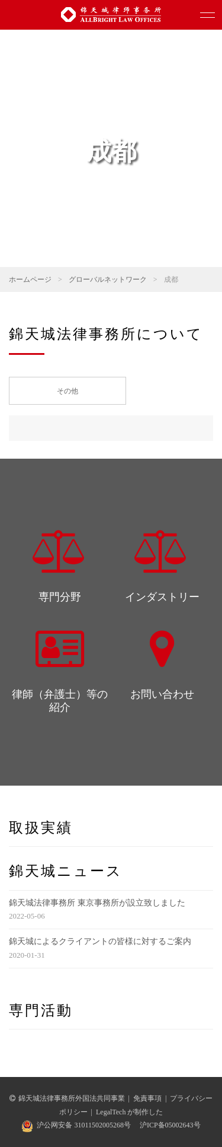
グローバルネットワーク (108, 279)
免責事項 (147, 1098)
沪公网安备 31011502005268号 (84, 1125)
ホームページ (30, 279)
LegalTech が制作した (129, 1112)
